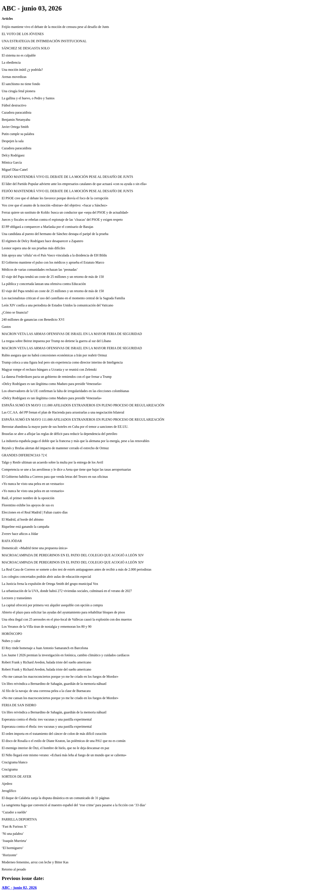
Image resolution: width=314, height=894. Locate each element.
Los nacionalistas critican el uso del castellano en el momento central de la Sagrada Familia (63, 298)
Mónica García (12, 162)
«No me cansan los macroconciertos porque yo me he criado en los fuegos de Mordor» (60, 676)
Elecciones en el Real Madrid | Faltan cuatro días (35, 512)
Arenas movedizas (14, 77)
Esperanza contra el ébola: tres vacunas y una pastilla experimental (47, 719)
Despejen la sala (13, 141)
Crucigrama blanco (14, 762)
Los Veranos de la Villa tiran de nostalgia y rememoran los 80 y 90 (46, 626)
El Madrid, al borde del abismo (23, 519)
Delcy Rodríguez (13, 155)
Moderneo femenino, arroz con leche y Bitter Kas (35, 862)
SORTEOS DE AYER (16, 776)
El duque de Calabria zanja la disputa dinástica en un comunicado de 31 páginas (55, 798)
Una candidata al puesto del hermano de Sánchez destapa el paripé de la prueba (55, 234)
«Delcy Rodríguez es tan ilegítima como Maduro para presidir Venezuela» (52, 384)
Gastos (6, 326)
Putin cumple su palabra (18, 134)
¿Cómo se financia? (15, 312)
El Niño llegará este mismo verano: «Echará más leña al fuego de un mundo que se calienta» (64, 755)
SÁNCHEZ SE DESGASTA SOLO (26, 48)
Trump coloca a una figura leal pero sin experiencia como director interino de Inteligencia (62, 362)
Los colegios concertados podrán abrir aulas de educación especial (46, 576)
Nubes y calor (11, 641)
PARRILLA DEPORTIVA (19, 819)
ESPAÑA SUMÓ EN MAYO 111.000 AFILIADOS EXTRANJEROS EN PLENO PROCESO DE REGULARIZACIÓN (83, 405)
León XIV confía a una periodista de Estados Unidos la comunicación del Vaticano (57, 305)
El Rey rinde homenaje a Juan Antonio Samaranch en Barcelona (45, 648)
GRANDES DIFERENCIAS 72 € (24, 455)
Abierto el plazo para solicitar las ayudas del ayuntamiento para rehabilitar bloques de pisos (63, 612)
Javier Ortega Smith (15, 127)
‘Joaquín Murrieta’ (14, 841)
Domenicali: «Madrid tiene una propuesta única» (35, 548)
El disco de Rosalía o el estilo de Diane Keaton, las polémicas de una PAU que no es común (63, 741)
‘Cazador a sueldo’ (14, 812)
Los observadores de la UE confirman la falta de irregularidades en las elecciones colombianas (65, 391)
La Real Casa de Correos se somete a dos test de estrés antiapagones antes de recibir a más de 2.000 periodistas (76, 569)
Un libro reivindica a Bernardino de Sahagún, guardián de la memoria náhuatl (54, 683)
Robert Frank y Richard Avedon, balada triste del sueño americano (46, 662)
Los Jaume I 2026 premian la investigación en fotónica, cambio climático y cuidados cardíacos (65, 655)
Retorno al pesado (14, 869)
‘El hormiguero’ (13, 848)
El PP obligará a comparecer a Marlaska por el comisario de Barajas (47, 226)
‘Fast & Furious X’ (14, 826)
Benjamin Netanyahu (16, 119)
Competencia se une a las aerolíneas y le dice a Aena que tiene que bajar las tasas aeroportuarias (66, 469)
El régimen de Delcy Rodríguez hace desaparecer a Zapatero (42, 241)
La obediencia (11, 62)
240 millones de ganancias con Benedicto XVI (33, 319)
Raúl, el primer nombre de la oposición (28, 498)
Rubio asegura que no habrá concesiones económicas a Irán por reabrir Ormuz (54, 355)
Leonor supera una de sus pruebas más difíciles (33, 248)
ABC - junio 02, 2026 (19, 887)
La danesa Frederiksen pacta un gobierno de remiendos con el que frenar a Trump (57, 376)
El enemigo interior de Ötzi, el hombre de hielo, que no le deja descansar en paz (55, 748)
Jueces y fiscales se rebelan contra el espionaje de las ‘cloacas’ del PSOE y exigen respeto (62, 219)
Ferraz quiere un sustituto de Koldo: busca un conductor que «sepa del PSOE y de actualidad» (65, 212)
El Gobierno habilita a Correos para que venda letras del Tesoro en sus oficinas (55, 476)
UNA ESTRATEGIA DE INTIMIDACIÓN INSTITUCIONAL (44, 41)
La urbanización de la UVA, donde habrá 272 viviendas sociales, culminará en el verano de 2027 (67, 591)
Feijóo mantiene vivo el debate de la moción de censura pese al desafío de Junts (55, 27)
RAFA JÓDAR (12, 541)
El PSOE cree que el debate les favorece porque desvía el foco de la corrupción (55, 198)
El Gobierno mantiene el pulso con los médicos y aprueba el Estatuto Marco (53, 262)
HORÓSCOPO (12, 633)
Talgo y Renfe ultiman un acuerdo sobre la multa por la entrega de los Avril (52, 462)
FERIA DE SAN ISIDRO (19, 705)
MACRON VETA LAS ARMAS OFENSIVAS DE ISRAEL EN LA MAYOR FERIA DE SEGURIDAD (72, 334)
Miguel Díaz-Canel (15, 169)
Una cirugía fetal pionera (18, 91)
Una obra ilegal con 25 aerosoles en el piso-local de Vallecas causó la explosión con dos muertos (67, 619)
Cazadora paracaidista (16, 112)
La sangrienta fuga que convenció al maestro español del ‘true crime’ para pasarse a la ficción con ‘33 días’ (74, 805)
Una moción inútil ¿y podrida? (22, 69)
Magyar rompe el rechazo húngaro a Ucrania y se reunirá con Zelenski (49, 369)
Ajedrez (7, 783)
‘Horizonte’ (9, 855)
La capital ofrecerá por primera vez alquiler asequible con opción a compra (52, 605)
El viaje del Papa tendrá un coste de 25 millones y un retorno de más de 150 (53, 276)
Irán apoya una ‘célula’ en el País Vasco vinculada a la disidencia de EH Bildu (54, 255)
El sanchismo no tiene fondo (21, 84)
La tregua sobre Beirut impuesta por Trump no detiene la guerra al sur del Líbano (56, 341)
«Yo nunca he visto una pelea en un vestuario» (33, 484)
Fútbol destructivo (14, 105)
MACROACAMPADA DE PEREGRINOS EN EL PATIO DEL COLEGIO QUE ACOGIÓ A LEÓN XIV (73, 555)
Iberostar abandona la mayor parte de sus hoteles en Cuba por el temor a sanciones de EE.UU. (65, 426)
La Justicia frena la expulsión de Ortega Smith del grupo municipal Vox (50, 583)
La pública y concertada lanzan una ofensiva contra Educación (44, 284)
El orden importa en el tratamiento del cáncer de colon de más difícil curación (54, 733)
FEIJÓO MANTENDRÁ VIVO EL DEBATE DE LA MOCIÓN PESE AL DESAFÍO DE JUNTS (67, 177)
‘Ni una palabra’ (13, 833)
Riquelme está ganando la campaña (25, 526)
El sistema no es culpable (19, 55)
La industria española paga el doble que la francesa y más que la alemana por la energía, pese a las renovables (75, 441)
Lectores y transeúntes (17, 598)
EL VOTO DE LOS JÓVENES (23, 34)
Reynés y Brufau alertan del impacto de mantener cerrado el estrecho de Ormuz (55, 448)
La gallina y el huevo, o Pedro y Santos (28, 98)
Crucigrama (10, 769)
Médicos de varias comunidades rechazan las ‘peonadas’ (40, 269)
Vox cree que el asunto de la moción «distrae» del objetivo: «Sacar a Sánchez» (54, 205)
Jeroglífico (9, 791)
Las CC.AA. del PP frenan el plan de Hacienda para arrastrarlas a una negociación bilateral (63, 412)
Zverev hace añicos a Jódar (20, 534)
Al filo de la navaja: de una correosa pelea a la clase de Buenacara (46, 691)
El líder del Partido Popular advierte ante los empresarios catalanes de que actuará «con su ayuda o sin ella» (74, 184)
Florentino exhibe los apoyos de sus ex (28, 505)
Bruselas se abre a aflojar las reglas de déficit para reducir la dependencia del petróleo (59, 434)
